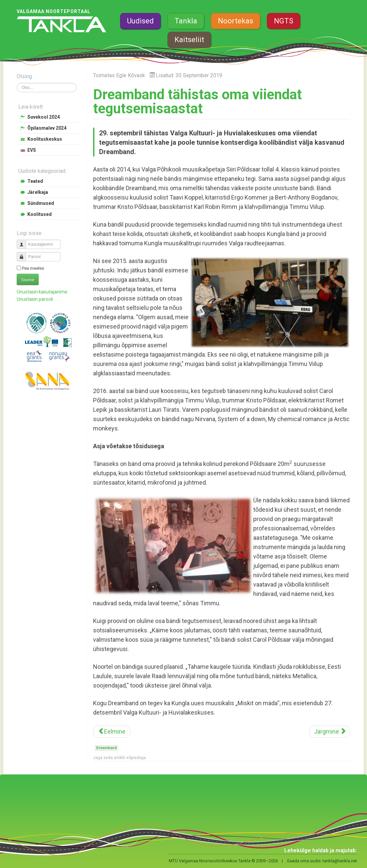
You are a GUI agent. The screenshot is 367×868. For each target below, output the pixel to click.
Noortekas (235, 21)
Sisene (27, 279)
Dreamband (106, 748)
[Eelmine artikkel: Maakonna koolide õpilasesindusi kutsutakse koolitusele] (111, 732)
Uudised (140, 21)
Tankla (185, 21)
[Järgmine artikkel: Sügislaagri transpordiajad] (329, 732)
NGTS (283, 21)
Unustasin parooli (35, 299)
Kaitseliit (189, 39)
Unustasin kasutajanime (42, 291)
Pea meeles (33, 268)
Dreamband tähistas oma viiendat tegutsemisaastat (197, 101)
